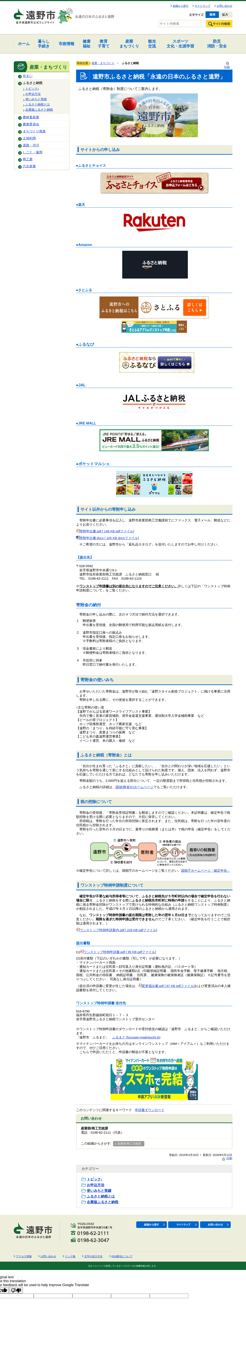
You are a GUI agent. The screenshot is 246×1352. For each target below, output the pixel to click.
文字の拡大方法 (93, 1256)
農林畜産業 (31, 117)
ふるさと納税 (32, 83)
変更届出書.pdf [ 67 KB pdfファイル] (166, 986)
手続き (44, 43)
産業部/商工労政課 (129, 1143)
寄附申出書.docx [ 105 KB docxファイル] (107, 538)
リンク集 (70, 1256)
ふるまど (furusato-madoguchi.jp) (136, 1037)
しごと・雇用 (32, 152)
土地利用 (29, 138)
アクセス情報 (24, 1256)
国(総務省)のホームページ (134, 787)
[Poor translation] (16, 1290)
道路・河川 (31, 145)
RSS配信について (122, 1256)
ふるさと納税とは (37, 104)
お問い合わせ (224, 5)
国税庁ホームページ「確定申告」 (205, 870)
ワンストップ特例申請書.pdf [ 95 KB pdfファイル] (118, 952)
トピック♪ (32, 88)
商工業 (28, 159)
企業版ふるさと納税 (39, 109)
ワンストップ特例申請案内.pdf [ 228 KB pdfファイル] (116, 930)
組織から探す (180, 5)
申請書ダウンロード (149, 1110)
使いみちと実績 (36, 99)
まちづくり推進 (34, 131)
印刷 (227, 1158)
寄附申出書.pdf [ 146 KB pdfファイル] (105, 531)
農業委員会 (31, 124)
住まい (28, 76)
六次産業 (29, 166)
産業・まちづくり (103, 63)
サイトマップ (202, 5)
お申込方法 (33, 94)
